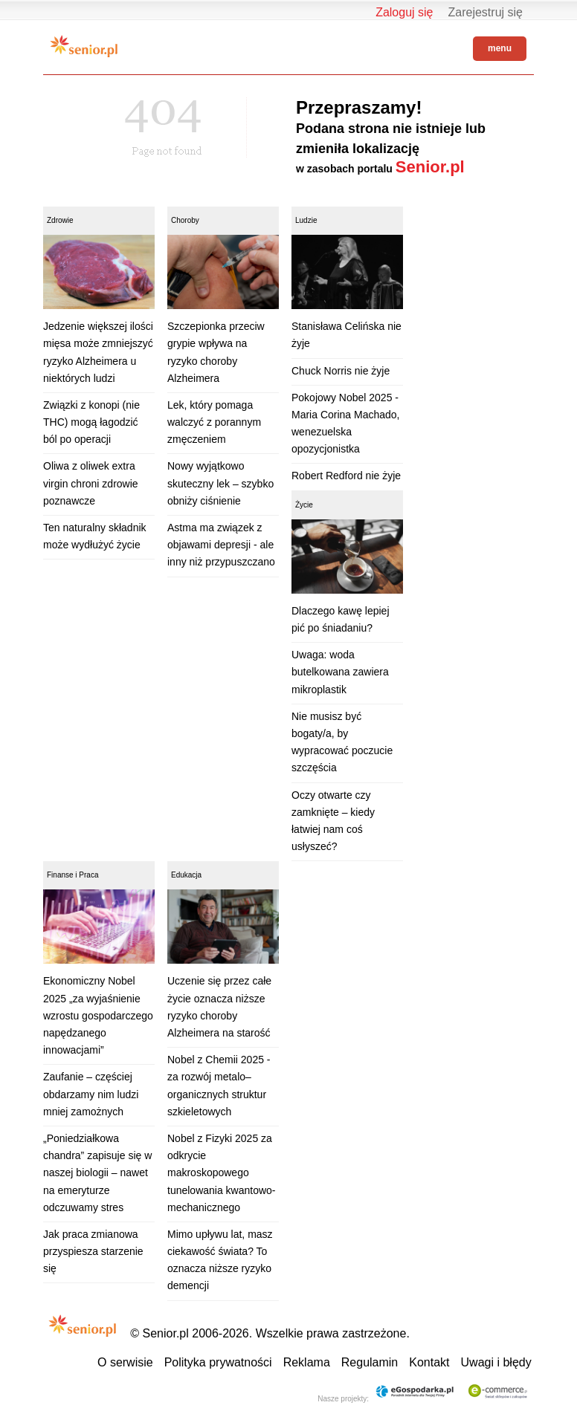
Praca (88, 875)
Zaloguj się (404, 12)
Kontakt (429, 1362)
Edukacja (186, 875)
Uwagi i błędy (496, 1362)
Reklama (306, 1362)
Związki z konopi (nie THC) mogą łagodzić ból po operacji (91, 422)
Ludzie (306, 220)
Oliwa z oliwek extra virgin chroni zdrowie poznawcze (90, 483)
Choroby (185, 220)
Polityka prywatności (218, 1362)
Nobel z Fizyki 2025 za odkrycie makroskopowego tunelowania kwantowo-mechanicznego (221, 1172)
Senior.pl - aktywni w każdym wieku (84, 46)
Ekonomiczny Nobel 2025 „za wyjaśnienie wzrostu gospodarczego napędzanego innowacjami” (98, 1015)
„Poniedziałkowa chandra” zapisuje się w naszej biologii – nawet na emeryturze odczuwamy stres (97, 1172)
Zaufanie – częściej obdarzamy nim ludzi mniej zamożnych (90, 1094)
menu (500, 48)
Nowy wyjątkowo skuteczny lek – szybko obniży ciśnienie (220, 483)
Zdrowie (60, 220)
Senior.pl (430, 167)
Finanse (60, 875)
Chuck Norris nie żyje (340, 371)
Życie (304, 505)
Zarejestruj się (485, 12)
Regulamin (369, 1362)
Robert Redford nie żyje (346, 475)
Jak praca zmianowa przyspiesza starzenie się (93, 1251)
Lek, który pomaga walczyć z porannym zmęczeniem (214, 422)
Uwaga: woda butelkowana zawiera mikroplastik (340, 672)
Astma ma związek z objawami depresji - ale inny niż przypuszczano (221, 545)
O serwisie (125, 1362)
